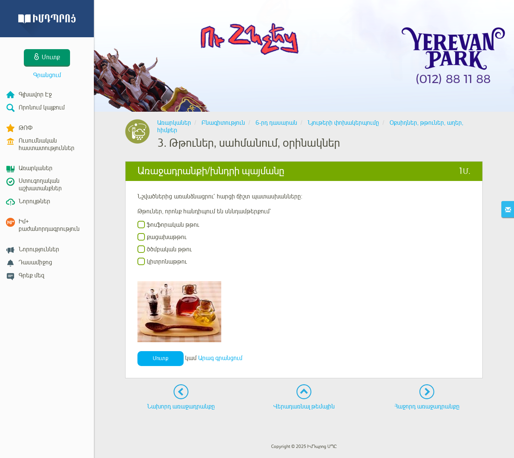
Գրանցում (47, 75)
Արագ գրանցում (220, 358)
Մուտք (160, 358)
